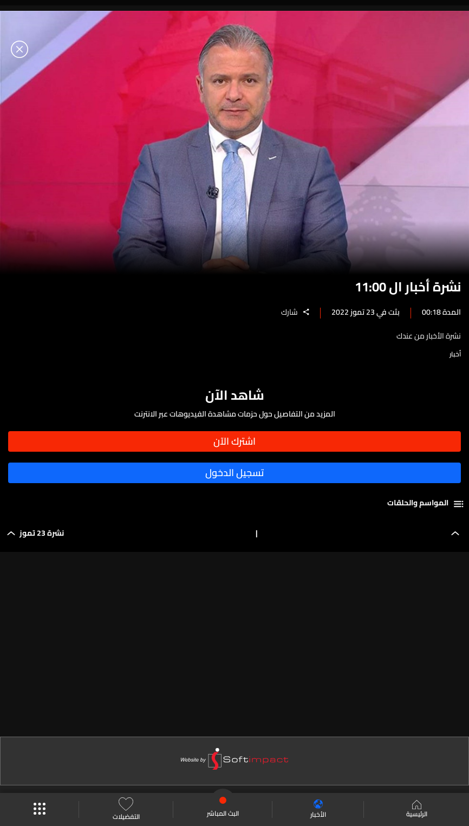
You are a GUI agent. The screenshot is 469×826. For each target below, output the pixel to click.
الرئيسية (416, 810)
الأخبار (318, 809)
